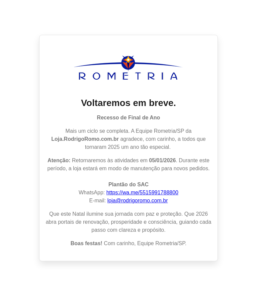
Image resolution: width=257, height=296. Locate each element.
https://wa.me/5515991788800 (142, 192)
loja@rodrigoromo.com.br (137, 200)
